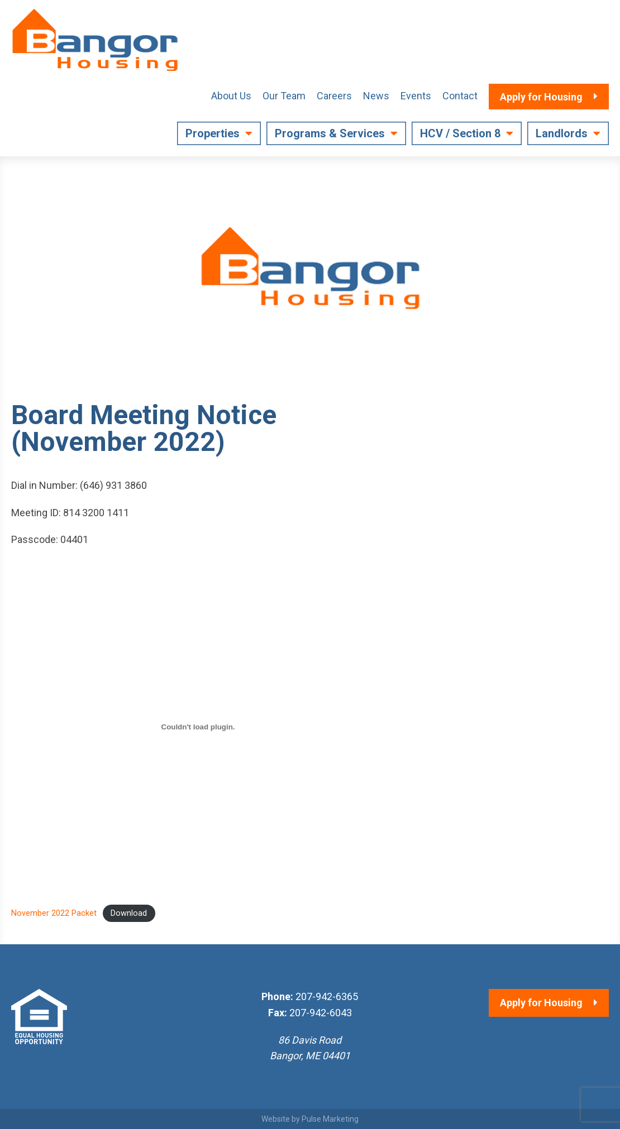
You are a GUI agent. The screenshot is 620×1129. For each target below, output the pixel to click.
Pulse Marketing (330, 1118)
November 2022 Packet (54, 913)
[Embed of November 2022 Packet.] (198, 726)
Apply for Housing (541, 1002)
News (376, 96)
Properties (212, 133)
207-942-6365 (326, 996)
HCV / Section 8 (460, 133)
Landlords (562, 133)
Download (129, 913)
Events (415, 96)
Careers (334, 96)
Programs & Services (330, 133)
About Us (231, 96)
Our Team (284, 96)
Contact (460, 96)
